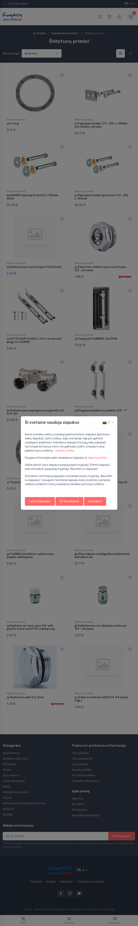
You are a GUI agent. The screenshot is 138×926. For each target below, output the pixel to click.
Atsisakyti (95, 501)
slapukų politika (64, 450)
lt (107, 422)
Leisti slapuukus (39, 501)
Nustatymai (69, 501)
